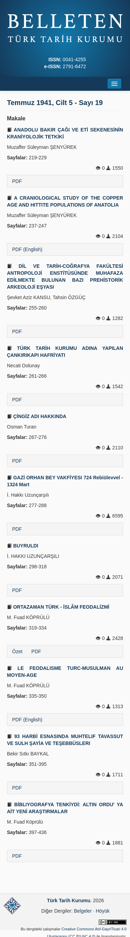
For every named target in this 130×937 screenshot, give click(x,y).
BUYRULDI (22, 545)
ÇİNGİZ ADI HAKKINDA (36, 416)
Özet (17, 651)
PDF (17, 181)
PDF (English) (27, 249)
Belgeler (83, 911)
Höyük (103, 911)
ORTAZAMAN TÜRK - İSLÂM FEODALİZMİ (58, 607)
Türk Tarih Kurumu (68, 900)
